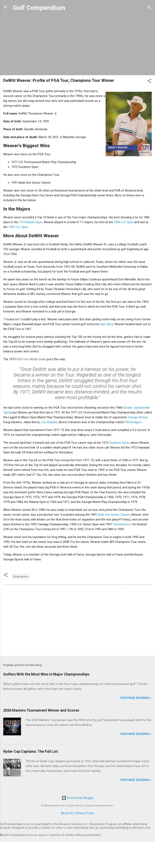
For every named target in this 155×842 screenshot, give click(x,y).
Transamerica (122, 524)
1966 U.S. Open (124, 222)
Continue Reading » (136, 698)
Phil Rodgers (133, 422)
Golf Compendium (39, 7)
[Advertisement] (77, 44)
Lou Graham (49, 422)
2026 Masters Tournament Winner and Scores (41, 710)
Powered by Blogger (78, 798)
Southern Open (119, 442)
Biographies (21, 576)
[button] (149, 81)
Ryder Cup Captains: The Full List (30, 751)
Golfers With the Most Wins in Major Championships (46, 674)
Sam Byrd (106, 324)
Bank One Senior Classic (114, 514)
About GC (67, 813)
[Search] (149, 8)
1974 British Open (30, 222)
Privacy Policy (85, 813)
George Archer (137, 417)
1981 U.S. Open (18, 227)
